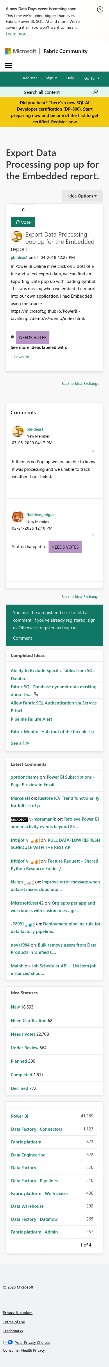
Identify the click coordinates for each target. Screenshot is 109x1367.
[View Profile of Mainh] (17, 966)
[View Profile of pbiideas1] (19, 257)
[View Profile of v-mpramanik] (42, 819)
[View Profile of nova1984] (20, 945)
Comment (22, 638)
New (16, 1007)
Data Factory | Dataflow (34, 1219)
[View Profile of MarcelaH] (20, 798)
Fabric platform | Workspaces (39, 1193)
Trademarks (13, 1330)
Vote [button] (25, 222)
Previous (73, 1244)
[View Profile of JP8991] (17, 924)
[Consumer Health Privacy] (54, 1350)
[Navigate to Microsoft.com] (20, 51)
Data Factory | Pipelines (34, 1180)
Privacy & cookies (18, 1312)
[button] (93, 450)
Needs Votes (33, 337)
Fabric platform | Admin (34, 1232)
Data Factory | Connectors (36, 1129)
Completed (22, 1074)
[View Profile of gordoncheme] (25, 777)
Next (98, 1244)
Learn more (17, 33)
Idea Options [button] (80, 196)
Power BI (21, 356)
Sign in (51, 77)
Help (70, 77)
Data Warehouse (27, 1206)
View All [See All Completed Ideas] (20, 743)
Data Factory (23, 1167)
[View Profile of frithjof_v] (19, 840)
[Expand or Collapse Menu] (8, 65)
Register (30, 77)
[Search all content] (61, 92)
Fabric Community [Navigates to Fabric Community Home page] (65, 50)
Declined (20, 1088)
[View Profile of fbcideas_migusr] (41, 514)
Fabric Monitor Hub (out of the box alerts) (52, 731)
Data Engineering (28, 1155)
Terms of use (14, 1321)
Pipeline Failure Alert (31, 719)
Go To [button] (89, 78)
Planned (19, 1061)
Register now (64, 122)
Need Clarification (29, 1020)
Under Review (25, 1048)
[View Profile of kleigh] (17, 882)
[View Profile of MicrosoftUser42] (27, 903)
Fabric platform (26, 1142)
